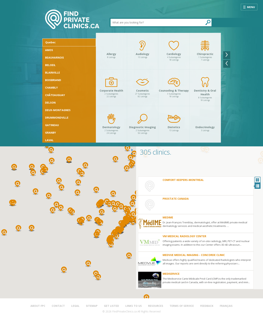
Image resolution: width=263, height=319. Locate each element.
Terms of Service (182, 306)
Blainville (52, 72)
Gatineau (52, 125)
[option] (158, 88)
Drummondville (56, 117)
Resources (155, 306)
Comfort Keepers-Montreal (183, 180)
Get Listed (111, 306)
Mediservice (171, 273)
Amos (49, 50)
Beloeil (50, 65)
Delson (50, 102)
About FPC (37, 306)
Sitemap (92, 306)
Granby (50, 132)
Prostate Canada (176, 198)
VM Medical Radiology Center (184, 236)
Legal (75, 306)
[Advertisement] (199, 167)
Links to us (133, 306)
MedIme (168, 217)
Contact (58, 306)
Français (226, 306)
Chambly (51, 87)
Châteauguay (55, 95)
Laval (49, 140)
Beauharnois (54, 57)
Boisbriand (53, 80)
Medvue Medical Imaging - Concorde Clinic (194, 255)
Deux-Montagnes (57, 110)
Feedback (206, 306)
